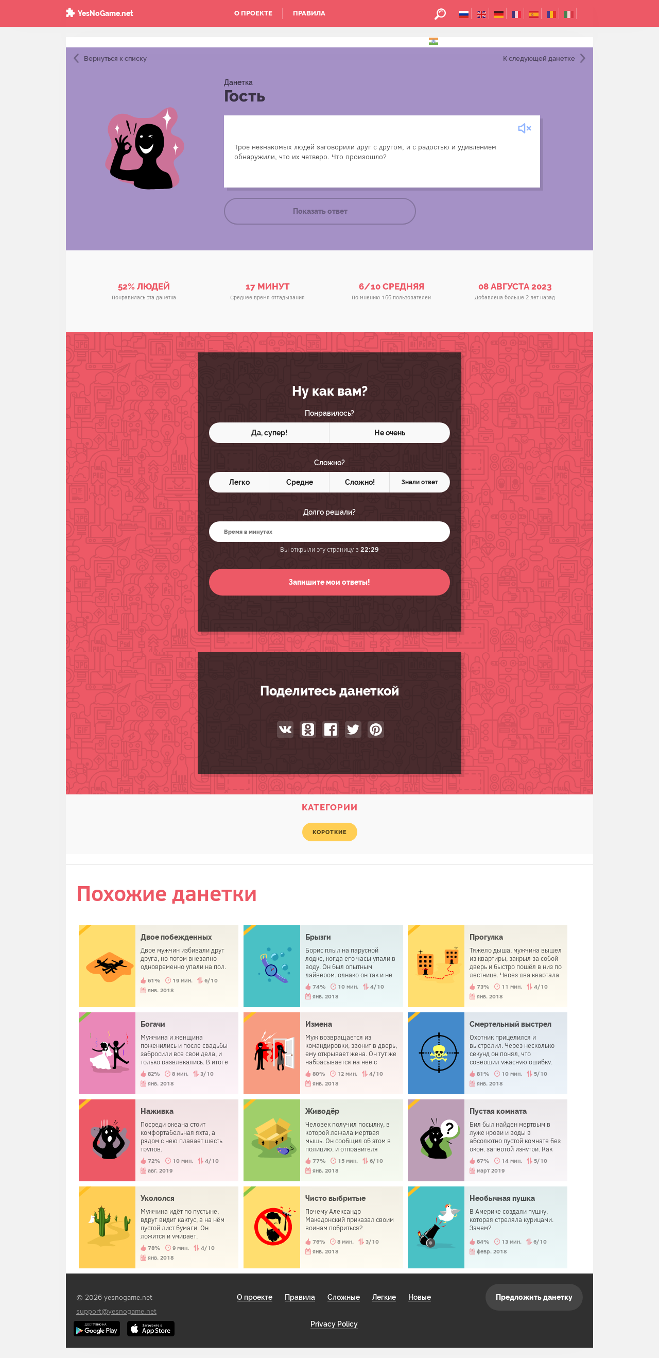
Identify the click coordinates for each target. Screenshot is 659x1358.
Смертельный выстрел (487, 1053)
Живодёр (323, 1140)
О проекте (253, 13)
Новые (419, 1297)
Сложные (343, 1297)
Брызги (323, 966)
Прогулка (487, 966)
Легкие (384, 1297)
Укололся (158, 1227)
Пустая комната (487, 1140)
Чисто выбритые (323, 1227)
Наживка (158, 1140)
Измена (323, 1053)
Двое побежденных (158, 966)
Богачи (158, 1053)
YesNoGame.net (105, 13)
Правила (309, 13)
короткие (330, 832)
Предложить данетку (534, 1297)
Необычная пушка (487, 1227)
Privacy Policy (334, 1324)
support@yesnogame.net (116, 1311)
